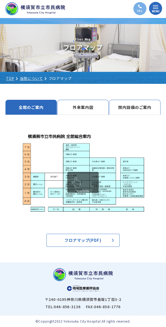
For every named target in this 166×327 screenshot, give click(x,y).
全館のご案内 (31, 107)
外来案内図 (83, 107)
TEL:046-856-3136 (62, 306)
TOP (10, 78)
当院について (31, 78)
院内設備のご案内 (134, 107)
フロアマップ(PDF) (83, 240)
